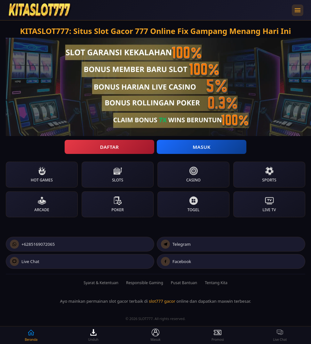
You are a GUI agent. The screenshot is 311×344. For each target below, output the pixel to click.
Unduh (93, 335)
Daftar (109, 147)
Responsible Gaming (144, 282)
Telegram (176, 244)
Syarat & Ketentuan (101, 282)
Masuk (202, 147)
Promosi (217, 335)
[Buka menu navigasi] (297, 10)
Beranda (31, 335)
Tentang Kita (216, 282)
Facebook (176, 261)
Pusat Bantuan (184, 282)
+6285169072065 (32, 244)
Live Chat (24, 261)
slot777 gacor (162, 301)
